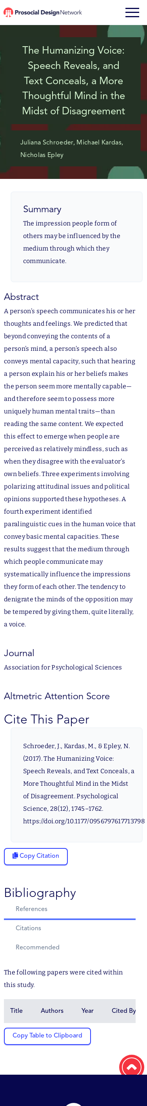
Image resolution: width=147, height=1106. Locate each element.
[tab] (70, 910)
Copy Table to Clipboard (47, 1036)
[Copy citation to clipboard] (36, 856)
